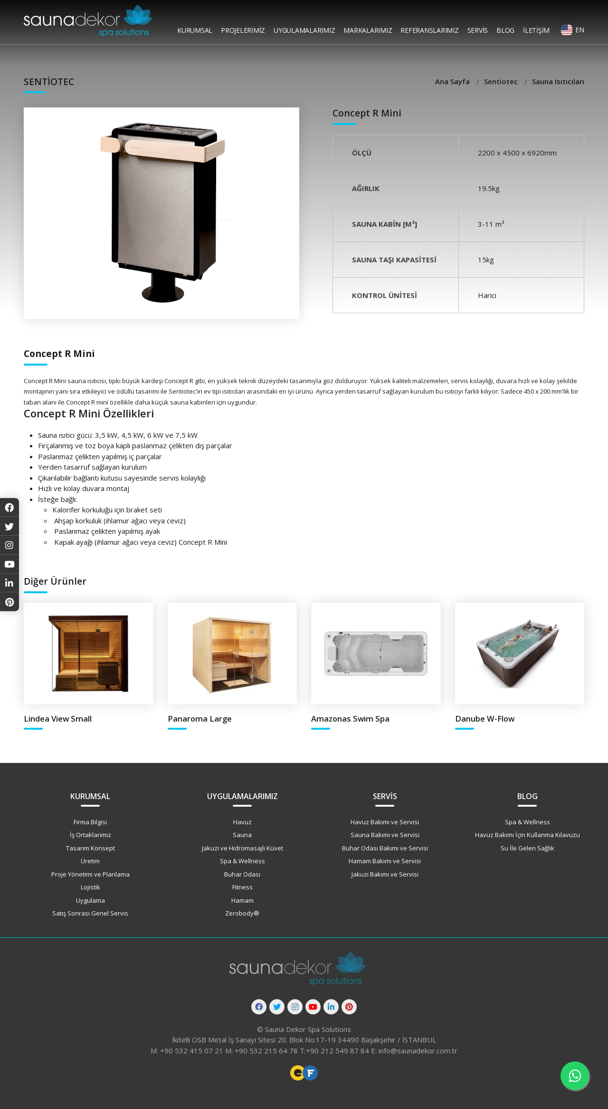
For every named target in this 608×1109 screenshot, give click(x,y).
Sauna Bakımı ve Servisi (385, 835)
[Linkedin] (331, 1006)
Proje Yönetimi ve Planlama (90, 874)
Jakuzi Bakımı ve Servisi (385, 874)
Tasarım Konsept (90, 848)
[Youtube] (313, 1006)
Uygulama (90, 900)
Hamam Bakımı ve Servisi (385, 861)
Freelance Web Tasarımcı (297, 1072)
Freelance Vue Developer (310, 1072)
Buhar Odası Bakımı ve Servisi (385, 848)
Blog (505, 30)
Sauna (242, 835)
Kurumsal (194, 30)
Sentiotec (502, 81)
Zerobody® (242, 913)
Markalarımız (367, 30)
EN (579, 29)
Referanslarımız (429, 30)
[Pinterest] (349, 1006)
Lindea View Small (58, 718)
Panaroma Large (200, 718)
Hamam (242, 900)
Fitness (242, 887)
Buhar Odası (242, 874)
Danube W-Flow (484, 718)
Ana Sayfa (453, 81)
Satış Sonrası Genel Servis (90, 913)
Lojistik (90, 887)
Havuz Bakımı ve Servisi (385, 822)
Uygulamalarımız (304, 30)
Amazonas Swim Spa (350, 718)
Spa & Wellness (242, 861)
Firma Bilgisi (90, 822)
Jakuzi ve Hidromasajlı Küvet (242, 848)
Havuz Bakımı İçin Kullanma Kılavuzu (527, 835)
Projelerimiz (243, 30)
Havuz (242, 822)
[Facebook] (258, 1006)
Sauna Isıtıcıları (558, 81)
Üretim (90, 861)
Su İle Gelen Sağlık (527, 848)
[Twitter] (277, 1006)
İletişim (536, 30)
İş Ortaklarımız (90, 835)
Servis (477, 30)
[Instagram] (295, 1006)
